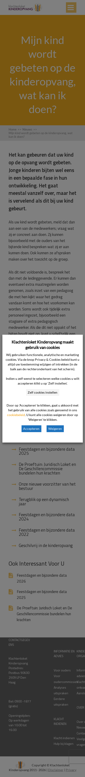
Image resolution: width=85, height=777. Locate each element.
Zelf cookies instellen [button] (42, 392)
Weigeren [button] (55, 429)
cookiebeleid (16, 415)
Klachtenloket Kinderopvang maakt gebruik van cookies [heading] (43, 344)
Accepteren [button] (31, 429)
